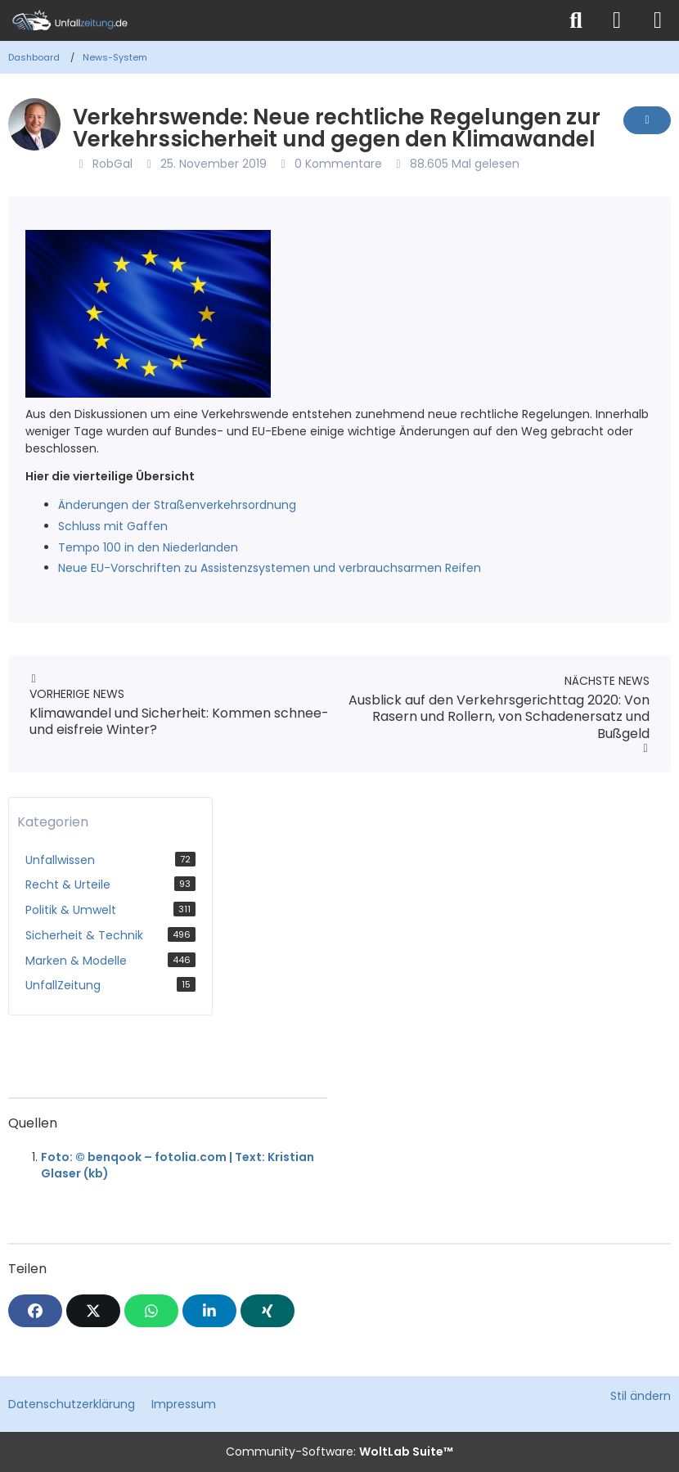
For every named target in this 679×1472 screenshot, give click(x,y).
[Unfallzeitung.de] (278, 20)
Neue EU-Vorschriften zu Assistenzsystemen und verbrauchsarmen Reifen (269, 568)
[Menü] (657, 20)
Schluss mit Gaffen (113, 526)
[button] (209, 1310)
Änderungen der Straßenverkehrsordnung (177, 505)
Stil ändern (640, 1396)
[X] (93, 1310)
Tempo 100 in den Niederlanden (148, 547)
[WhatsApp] (151, 1310)
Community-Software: (339, 1451)
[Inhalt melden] (647, 120)
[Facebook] (35, 1310)
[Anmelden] (616, 20)
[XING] (268, 1310)
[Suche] (576, 20)
